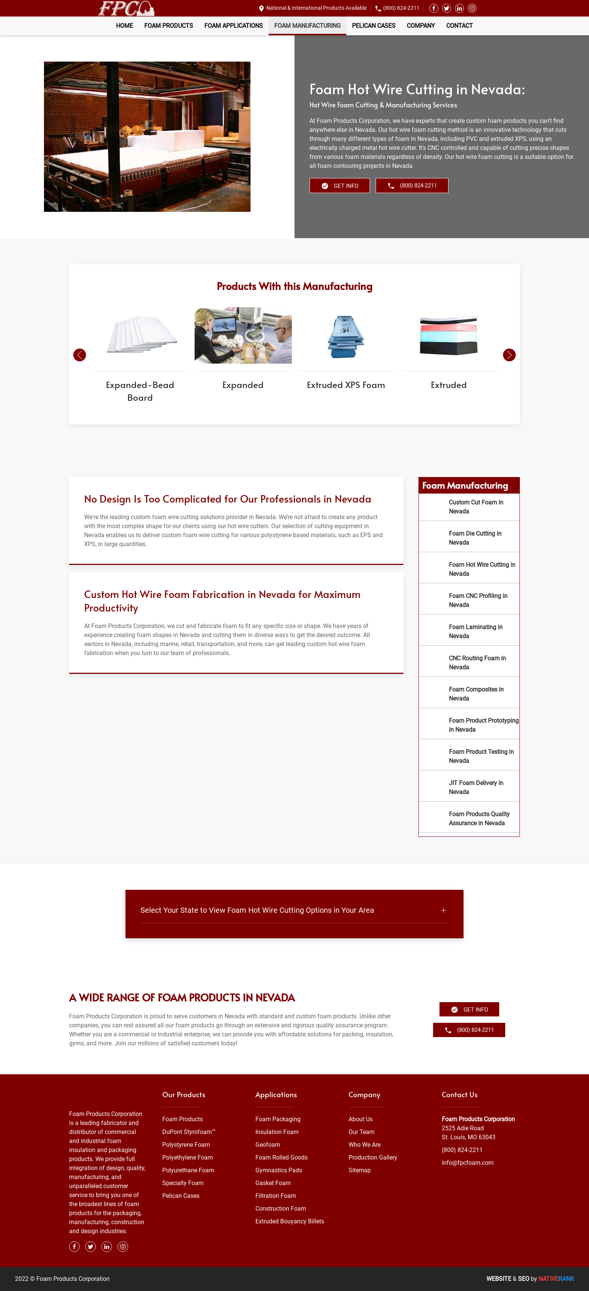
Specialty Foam (183, 1183)
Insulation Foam (277, 1131)
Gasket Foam (273, 1183)
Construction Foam (280, 1208)
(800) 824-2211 (401, 8)
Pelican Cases (374, 25)
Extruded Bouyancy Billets (289, 1221)
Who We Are (365, 1144)
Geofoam (267, 1144)
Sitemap (360, 1170)
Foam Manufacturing (307, 25)
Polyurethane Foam (188, 1170)
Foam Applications (233, 25)
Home (124, 25)
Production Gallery (373, 1157)
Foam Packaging (278, 1119)
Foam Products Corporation (478, 1119)
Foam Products (168, 25)
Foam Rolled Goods (281, 1157)
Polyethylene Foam (187, 1157)
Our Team (362, 1131)
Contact (459, 25)
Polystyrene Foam (186, 1144)
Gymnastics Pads (278, 1170)
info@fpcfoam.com (468, 1162)
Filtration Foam (275, 1195)
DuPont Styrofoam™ (189, 1131)
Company (421, 25)
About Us (361, 1119)
